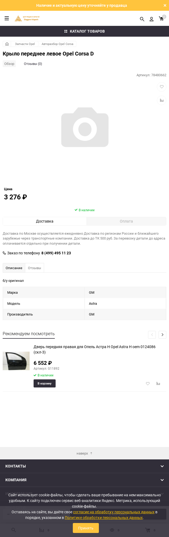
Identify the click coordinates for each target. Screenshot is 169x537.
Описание (14, 298)
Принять (86, 528)
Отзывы (34, 298)
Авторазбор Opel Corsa (57, 44)
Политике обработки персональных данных (104, 517)
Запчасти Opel (25, 44)
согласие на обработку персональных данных (113, 511)
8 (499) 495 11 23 (56, 284)
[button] (162, 366)
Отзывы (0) (33, 63)
